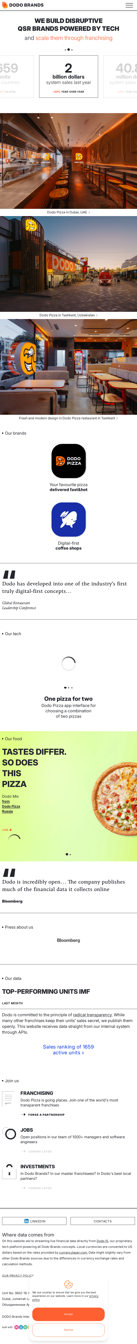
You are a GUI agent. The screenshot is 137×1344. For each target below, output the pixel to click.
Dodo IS (102, 1241)
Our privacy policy (18, 1275)
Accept (68, 1314)
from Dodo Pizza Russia (11, 806)
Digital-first (68, 546)
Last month (12, 1003)
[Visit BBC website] (68, 940)
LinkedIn (35, 1221)
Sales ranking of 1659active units (68, 1050)
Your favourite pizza (68, 487)
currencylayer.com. (73, 1252)
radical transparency (92, 1014)
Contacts (103, 1221)
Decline (68, 1329)
